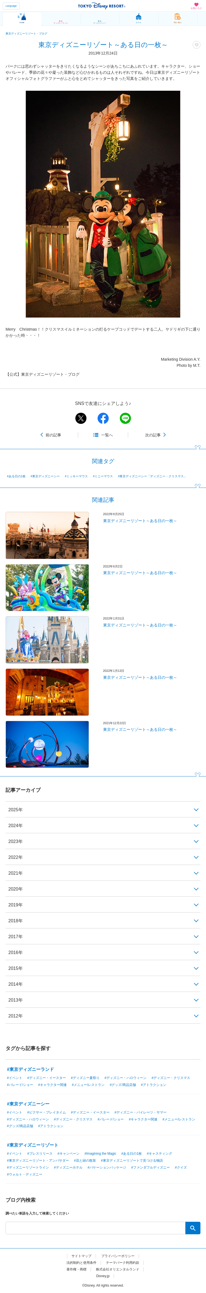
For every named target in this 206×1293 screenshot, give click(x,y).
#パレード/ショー (20, 1085)
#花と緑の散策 (85, 1160)
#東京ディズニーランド (30, 1069)
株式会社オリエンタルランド (117, 1269)
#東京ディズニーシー (45, 476)
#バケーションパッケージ (107, 1167)
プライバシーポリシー (118, 1256)
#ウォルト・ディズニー (24, 1174)
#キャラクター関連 (52, 1085)
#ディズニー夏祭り (85, 1078)
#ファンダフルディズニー (150, 1167)
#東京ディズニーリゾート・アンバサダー (38, 1160)
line (125, 418)
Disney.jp (103, 1276)
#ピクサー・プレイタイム (46, 1112)
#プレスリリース (40, 1154)
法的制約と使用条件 (81, 1263)
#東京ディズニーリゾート (32, 1145)
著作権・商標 (76, 1269)
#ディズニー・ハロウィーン (126, 1078)
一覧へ (107, 435)
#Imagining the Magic (100, 1154)
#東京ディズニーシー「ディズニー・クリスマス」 (152, 476)
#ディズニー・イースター (46, 1078)
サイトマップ (81, 1256)
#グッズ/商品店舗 (123, 1085)
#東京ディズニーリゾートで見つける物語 (132, 1160)
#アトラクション (153, 1085)
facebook (103, 418)
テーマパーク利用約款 (122, 1263)
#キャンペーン (69, 1154)
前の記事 (53, 435)
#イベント (14, 1078)
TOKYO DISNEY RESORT (101, 6)
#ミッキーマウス (76, 476)
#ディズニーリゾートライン (28, 1167)
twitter (80, 418)
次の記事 (153, 435)
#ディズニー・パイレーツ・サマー (141, 1112)
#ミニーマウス (103, 476)
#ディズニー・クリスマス (171, 1078)
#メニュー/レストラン (88, 1085)
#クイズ (181, 1167)
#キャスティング (159, 1154)
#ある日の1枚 (16, 476)
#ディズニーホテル (68, 1167)
